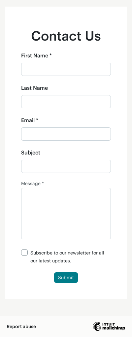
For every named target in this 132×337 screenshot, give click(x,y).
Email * (29, 120)
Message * (32, 183)
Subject (30, 152)
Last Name (34, 87)
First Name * (36, 55)
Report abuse (21, 326)
